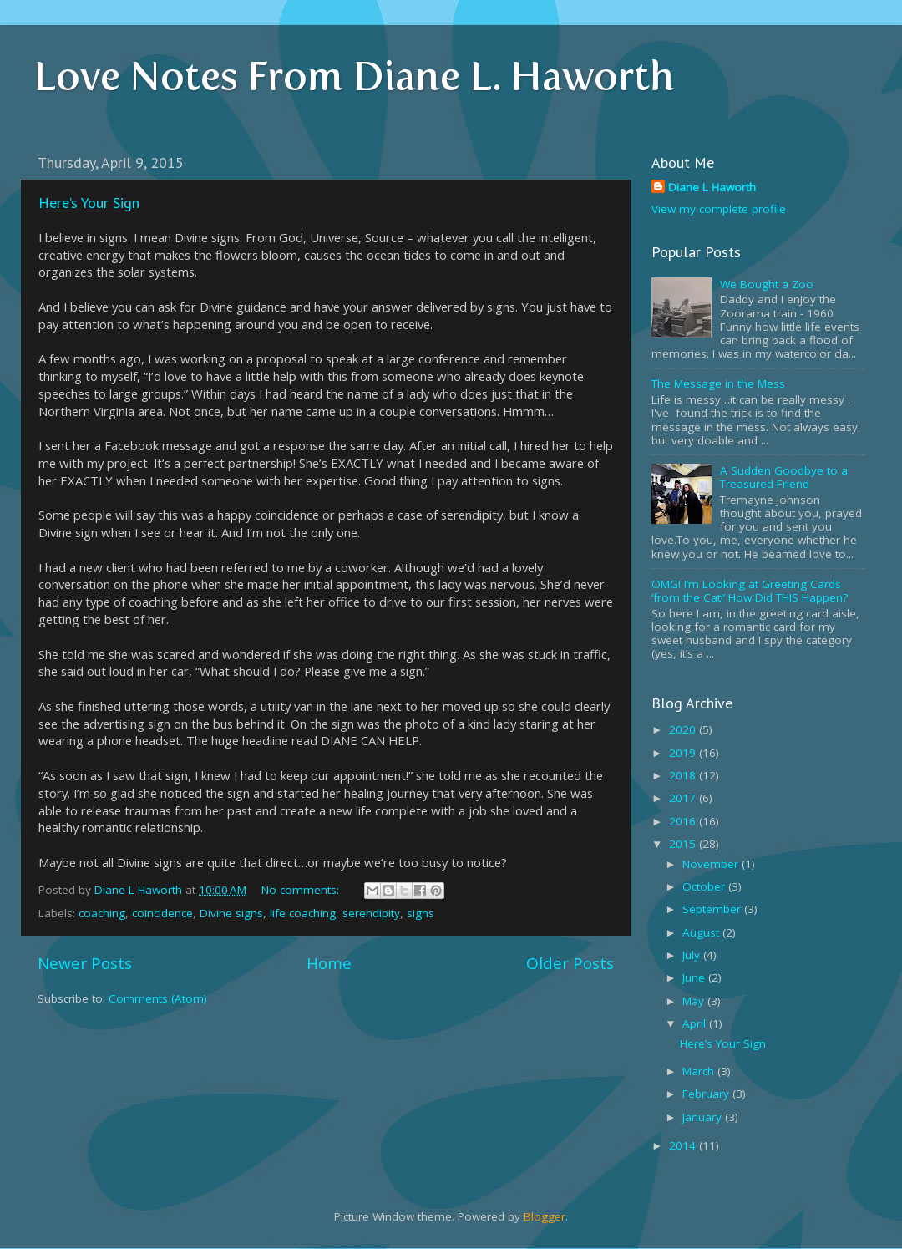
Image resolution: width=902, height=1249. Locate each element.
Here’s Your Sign (88, 202)
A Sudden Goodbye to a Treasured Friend (784, 477)
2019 (684, 752)
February (707, 1093)
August (702, 932)
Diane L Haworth (712, 187)
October (705, 886)
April (695, 1023)
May (694, 1000)
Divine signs (231, 913)
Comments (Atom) (158, 998)
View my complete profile (718, 208)
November (712, 863)
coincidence (162, 913)
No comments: (301, 889)
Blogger (544, 1216)
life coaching (303, 913)
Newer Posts (85, 963)
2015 (684, 843)
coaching (102, 913)
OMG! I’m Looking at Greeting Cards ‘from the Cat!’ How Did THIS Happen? (749, 590)
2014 (684, 1145)
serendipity (371, 913)
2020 (684, 729)
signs (420, 913)
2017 (684, 797)
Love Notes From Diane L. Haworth (354, 76)
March (699, 1071)
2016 (684, 821)
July (692, 954)
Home (329, 963)
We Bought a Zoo (766, 284)
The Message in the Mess (718, 383)
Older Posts (570, 963)
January (703, 1117)
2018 (684, 775)
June (695, 977)
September (713, 908)
